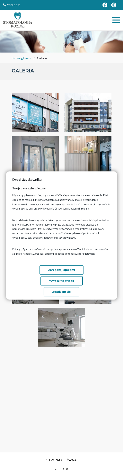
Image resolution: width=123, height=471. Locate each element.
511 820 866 (13, 5)
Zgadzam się (61, 291)
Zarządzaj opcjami (61, 270)
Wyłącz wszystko (61, 281)
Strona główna (21, 58)
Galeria (42, 58)
